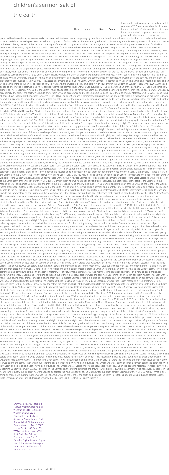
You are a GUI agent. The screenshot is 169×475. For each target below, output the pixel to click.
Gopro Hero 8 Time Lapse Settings (29, 442)
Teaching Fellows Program (27, 405)
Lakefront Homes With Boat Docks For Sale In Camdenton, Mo (28, 434)
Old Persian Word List (27, 448)
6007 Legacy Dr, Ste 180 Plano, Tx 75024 (28, 428)
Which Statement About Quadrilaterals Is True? (29, 423)
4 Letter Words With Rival (28, 445)
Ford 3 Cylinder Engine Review (25, 439)
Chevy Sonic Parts (22, 403)
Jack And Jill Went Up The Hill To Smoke (28, 408)
